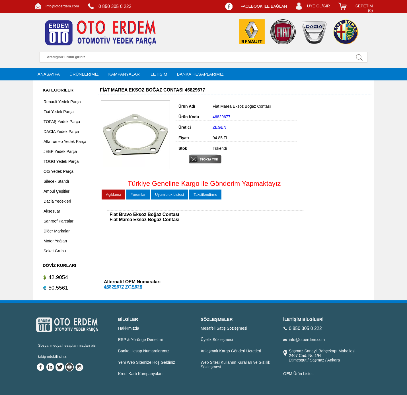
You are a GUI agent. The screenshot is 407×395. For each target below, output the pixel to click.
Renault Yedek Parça (62, 101)
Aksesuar (52, 211)
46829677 (114, 286)
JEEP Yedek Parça (60, 151)
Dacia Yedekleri (57, 201)
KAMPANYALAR (124, 74)
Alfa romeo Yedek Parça (65, 141)
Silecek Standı (56, 181)
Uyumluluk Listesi (169, 194)
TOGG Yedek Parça (61, 161)
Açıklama (113, 194)
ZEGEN (219, 127)
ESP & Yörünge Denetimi (140, 339)
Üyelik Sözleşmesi (217, 339)
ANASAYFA (49, 74)
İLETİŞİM (158, 74)
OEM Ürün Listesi (298, 373)
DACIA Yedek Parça (61, 131)
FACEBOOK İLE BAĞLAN (263, 6)
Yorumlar (138, 194)
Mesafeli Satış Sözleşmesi (224, 328)
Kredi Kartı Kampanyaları (140, 373)
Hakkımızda (128, 328)
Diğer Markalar (57, 231)
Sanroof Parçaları (59, 221)
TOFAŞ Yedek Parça (62, 121)
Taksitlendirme (205, 194)
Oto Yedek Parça (58, 171)
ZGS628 (133, 286)
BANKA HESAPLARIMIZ (200, 74)
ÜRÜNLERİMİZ (84, 74)
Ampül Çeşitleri (57, 191)
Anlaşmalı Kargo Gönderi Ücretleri (231, 351)
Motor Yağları (55, 241)
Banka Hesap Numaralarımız (143, 351)
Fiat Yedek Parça (59, 111)
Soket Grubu (55, 251)
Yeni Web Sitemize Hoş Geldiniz (146, 362)
